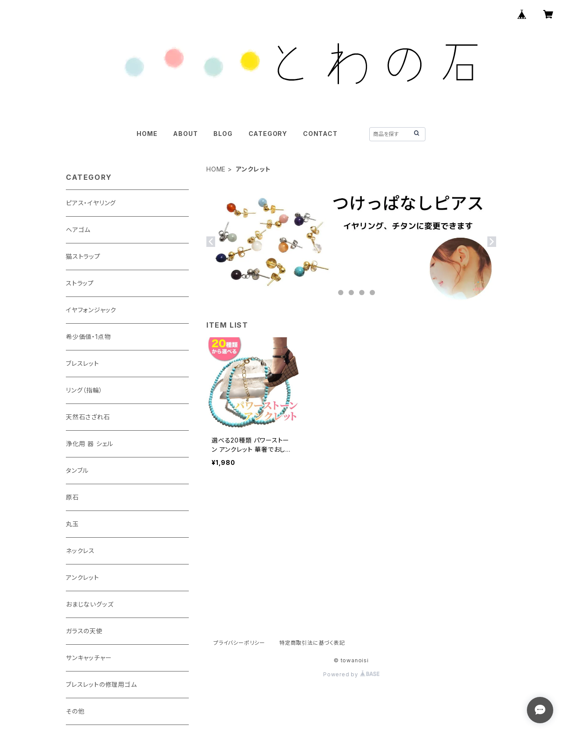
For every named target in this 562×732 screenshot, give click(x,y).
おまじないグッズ (89, 604)
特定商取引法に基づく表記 (312, 642)
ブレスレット (82, 363)
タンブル (77, 470)
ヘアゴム (78, 229)
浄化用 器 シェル (89, 443)
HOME (147, 133)
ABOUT (185, 133)
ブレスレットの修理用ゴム (101, 684)
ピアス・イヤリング (91, 203)
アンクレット (82, 577)
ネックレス (80, 550)
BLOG (222, 133)
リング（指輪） (84, 390)
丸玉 (72, 524)
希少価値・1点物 (88, 336)
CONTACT (320, 133)
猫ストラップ (83, 256)
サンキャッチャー (89, 657)
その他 (75, 711)
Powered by (351, 674)
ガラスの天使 (84, 631)
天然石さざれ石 (88, 417)
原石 (72, 497)
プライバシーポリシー (239, 642)
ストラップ (80, 283)
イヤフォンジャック (91, 310)
